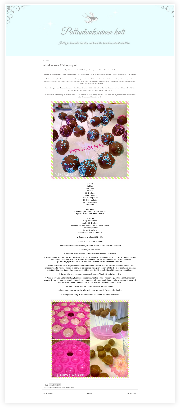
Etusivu (89, 393)
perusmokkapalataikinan (62, 88)
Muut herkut (61, 387)
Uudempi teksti (48, 393)
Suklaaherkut (70, 387)
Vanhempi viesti (132, 393)
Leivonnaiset (54, 387)
